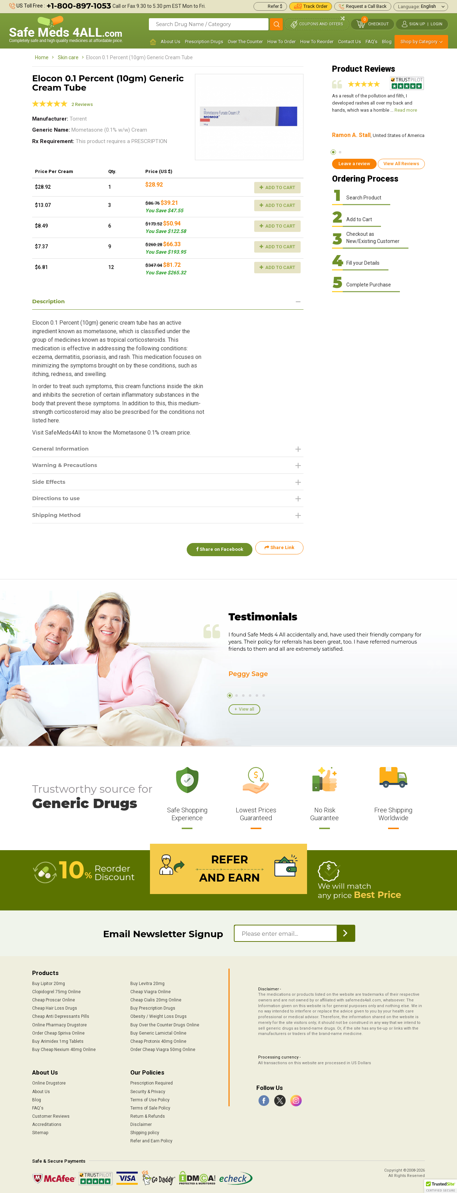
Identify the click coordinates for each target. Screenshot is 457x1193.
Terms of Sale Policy (150, 1106)
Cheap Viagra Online (150, 990)
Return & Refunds (147, 1114)
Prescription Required (151, 1082)
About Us (170, 41)
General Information (62, 449)
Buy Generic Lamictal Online (158, 1031)
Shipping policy (144, 1131)
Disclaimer (141, 1123)
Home (42, 57)
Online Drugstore (49, 1082)
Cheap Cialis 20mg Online (155, 998)
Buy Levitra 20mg (147, 982)
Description (49, 301)
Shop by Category (419, 41)
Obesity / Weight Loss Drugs (158, 1015)
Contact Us (349, 41)
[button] (440, 1186)
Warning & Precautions (66, 466)
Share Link (279, 550)
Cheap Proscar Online (53, 998)
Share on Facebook (217, 550)
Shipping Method (58, 517)
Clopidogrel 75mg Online (56, 990)
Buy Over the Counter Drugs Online (164, 1023)
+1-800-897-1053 (78, 6)
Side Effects (49, 483)
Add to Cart (277, 187)
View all (246, 708)
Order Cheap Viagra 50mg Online (162, 1048)
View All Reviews (401, 163)
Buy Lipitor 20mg (48, 982)
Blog (387, 41)
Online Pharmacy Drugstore (59, 1023)
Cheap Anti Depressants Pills (60, 1015)
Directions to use (57, 500)
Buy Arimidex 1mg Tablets (58, 1039)
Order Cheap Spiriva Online (58, 1031)
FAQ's (371, 41)
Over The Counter (245, 41)
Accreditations (46, 1123)
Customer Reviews (51, 1114)
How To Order (281, 41)
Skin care (68, 57)
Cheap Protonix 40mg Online (158, 1039)
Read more (406, 110)
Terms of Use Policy (150, 1098)
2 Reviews (82, 104)
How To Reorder (316, 41)
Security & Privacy (147, 1090)
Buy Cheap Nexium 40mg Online (64, 1048)
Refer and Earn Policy (151, 1139)
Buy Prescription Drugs (152, 1007)
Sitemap (40, 1131)
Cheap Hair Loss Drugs (54, 1007)
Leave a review (354, 163)
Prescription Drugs (204, 41)
